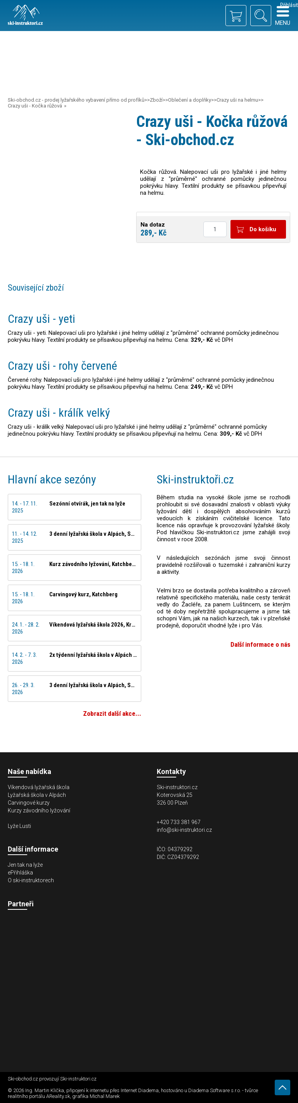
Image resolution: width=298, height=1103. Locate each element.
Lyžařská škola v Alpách (37, 795)
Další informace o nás (260, 644)
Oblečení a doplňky (189, 100)
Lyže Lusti (19, 826)
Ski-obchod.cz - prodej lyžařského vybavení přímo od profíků (76, 100)
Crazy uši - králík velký (59, 412)
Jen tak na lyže (25, 865)
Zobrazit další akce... (112, 713)
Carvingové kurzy (29, 803)
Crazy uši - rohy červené (62, 365)
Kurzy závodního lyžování (39, 810)
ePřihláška (20, 872)
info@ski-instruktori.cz (184, 830)
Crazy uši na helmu (237, 100)
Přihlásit (289, 5)
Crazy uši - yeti (41, 319)
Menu (282, 15)
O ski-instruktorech (31, 880)
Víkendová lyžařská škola (38, 787)
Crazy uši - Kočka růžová (35, 106)
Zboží (156, 100)
